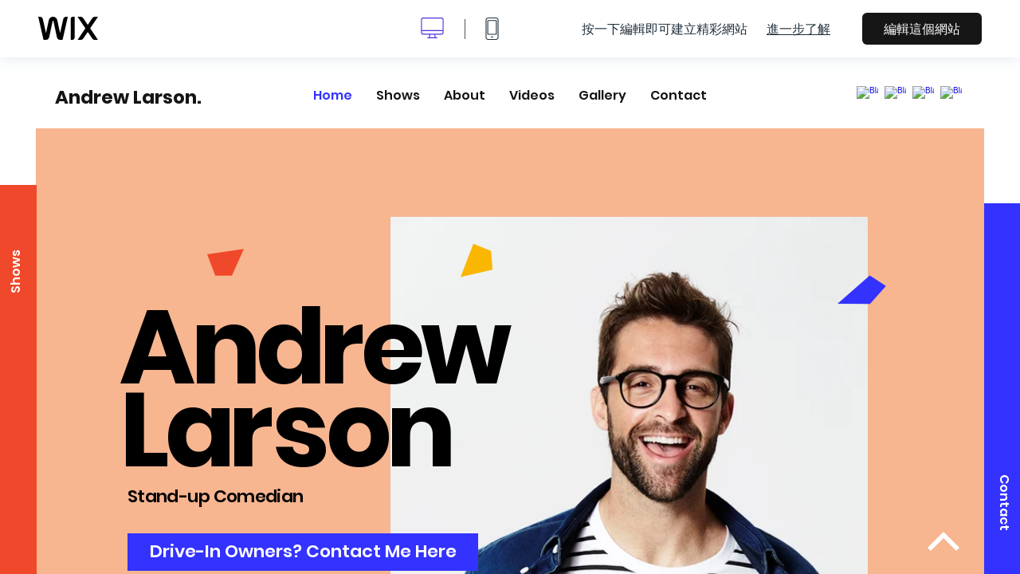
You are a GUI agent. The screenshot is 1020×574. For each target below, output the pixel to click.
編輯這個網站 (922, 29)
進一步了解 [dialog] (798, 29)
